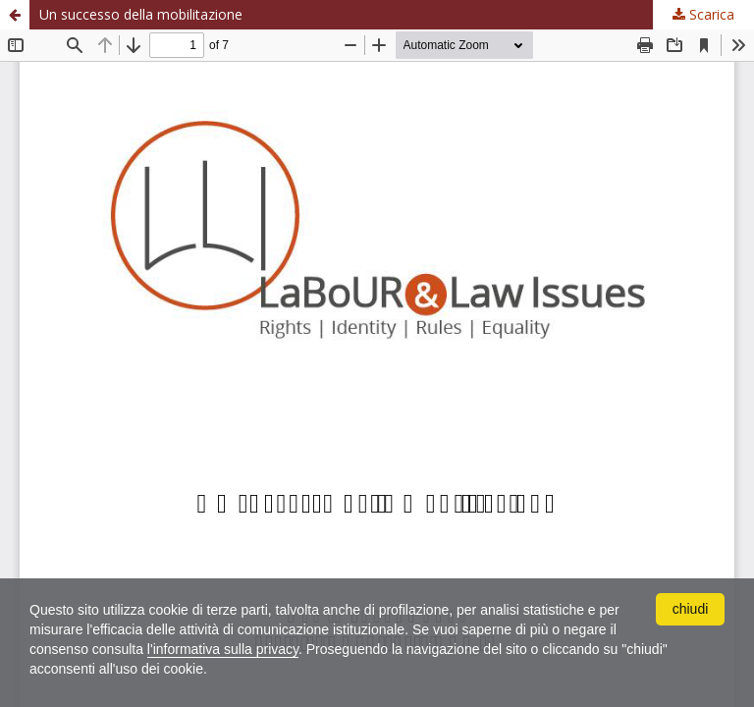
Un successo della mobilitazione (140, 14)
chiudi (691, 609)
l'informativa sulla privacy (222, 649)
